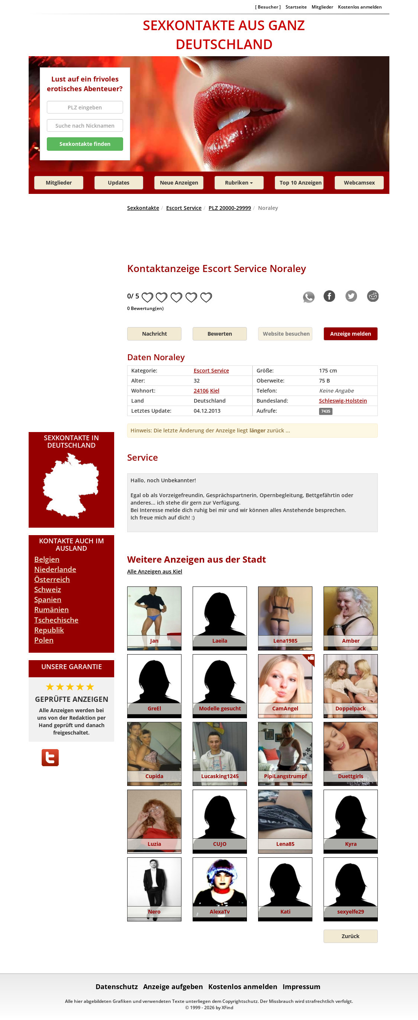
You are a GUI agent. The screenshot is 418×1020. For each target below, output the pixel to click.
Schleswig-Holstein (343, 400)
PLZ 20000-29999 (230, 207)
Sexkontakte (143, 207)
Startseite (296, 7)
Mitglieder (322, 7)
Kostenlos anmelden (360, 7)
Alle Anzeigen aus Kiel (154, 571)
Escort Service (184, 207)
